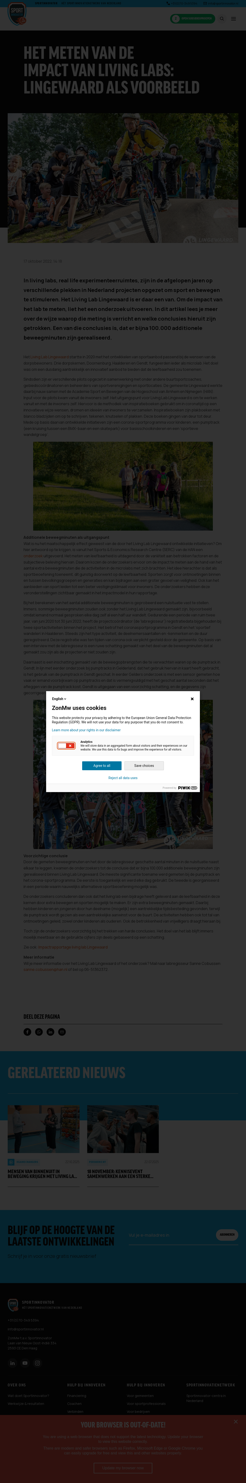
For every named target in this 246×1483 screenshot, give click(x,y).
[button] (66, 746)
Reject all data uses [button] (123, 778)
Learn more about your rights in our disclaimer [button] (86, 730)
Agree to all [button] (101, 766)
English (59, 699)
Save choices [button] (144, 766)
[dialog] (123, 741)
